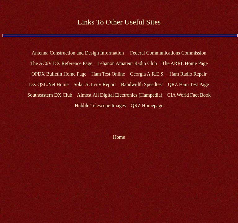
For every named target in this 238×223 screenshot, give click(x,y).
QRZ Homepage (147, 105)
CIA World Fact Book (189, 95)
